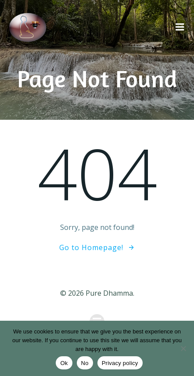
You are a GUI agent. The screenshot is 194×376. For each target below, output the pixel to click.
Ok (64, 363)
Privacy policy (120, 363)
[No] (183, 348)
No (85, 363)
